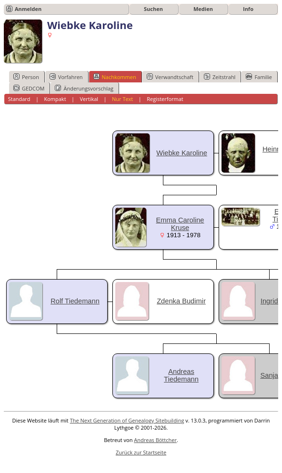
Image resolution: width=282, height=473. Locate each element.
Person (26, 77)
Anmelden (28, 8)
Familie (259, 77)
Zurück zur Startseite (141, 452)
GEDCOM (28, 88)
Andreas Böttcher (155, 439)
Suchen (153, 8)
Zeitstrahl (219, 77)
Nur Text (122, 98)
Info (248, 8)
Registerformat (165, 98)
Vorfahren (66, 77)
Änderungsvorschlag (84, 88)
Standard (19, 98)
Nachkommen (114, 77)
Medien (203, 8)
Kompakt (55, 98)
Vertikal (89, 98)
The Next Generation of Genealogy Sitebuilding (127, 420)
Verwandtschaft (170, 77)
